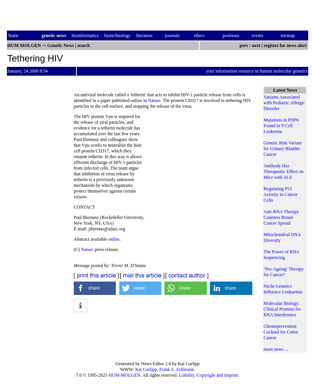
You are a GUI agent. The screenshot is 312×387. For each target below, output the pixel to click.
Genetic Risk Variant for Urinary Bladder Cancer (282, 148)
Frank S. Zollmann (176, 369)
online (114, 239)
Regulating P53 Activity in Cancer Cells (280, 194)
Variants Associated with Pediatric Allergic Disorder (284, 102)
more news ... (275, 349)
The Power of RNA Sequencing (281, 254)
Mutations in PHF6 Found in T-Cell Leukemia (281, 125)
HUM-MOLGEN (124, 375)
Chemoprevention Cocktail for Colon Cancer (280, 332)
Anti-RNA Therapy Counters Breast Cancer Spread (281, 217)
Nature (154, 100)
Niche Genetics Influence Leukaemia (282, 289)
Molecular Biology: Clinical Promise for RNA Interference (282, 309)
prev (244, 45)
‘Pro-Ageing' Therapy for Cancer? (283, 271)
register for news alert (286, 45)
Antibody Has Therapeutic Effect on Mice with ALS (283, 171)
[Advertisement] (200, 166)
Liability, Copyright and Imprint (208, 375)
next (256, 45)
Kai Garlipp (146, 369)
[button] (95, 288)
